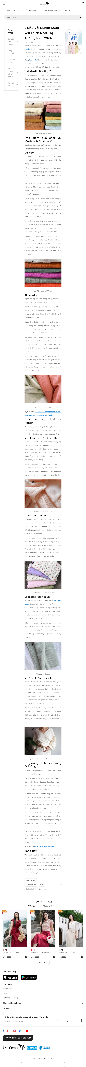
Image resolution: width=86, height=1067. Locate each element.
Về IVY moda (8, 989)
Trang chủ (7, 10)
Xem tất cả (43, 963)
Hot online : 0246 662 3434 (18, 1038)
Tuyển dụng (7, 993)
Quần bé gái (30, 889)
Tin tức (17, 10)
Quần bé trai (43, 889)
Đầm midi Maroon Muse (11, 952)
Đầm (42, 885)
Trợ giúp (64, 1066)
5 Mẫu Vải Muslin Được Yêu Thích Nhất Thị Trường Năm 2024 (47, 10)
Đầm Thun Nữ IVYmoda (44, 847)
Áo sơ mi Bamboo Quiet (67, 952)
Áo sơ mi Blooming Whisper (40, 952)
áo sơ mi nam (30, 880)
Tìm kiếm (21, 1066)
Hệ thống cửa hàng (10, 998)
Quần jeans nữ (31, 885)
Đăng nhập (43, 1066)
